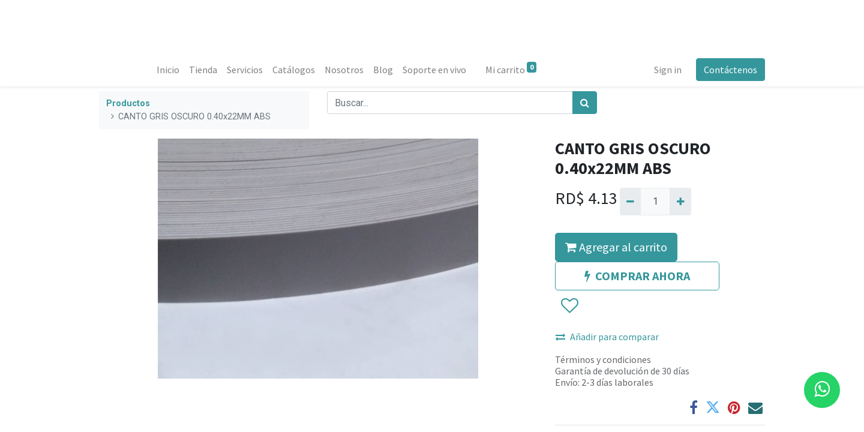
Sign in (668, 70)
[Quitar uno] (630, 201)
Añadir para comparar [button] (607, 337)
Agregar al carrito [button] (616, 246)
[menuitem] (168, 70)
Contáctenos (730, 70)
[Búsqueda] (584, 102)
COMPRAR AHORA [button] (637, 275)
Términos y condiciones (603, 359)
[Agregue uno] (680, 201)
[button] (569, 306)
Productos (128, 103)
